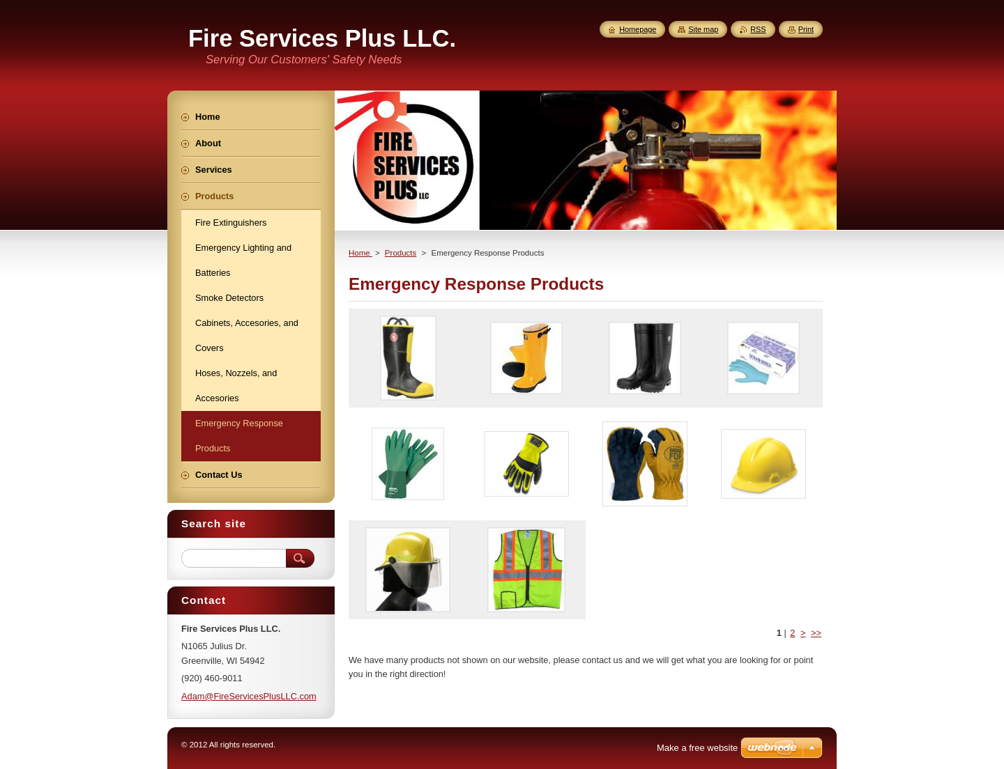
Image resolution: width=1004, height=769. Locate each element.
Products (400, 253)
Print (806, 29)
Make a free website (697, 748)
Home (360, 253)
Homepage (637, 29)
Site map (703, 29)
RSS (758, 29)
